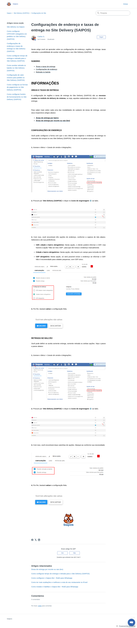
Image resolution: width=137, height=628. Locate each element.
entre (40, 606)
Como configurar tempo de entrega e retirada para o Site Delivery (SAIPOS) (17, 58)
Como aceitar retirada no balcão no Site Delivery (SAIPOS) (16, 68)
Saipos (9, 13)
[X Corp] (36, 540)
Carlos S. (41, 36)
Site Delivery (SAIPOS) (21, 13)
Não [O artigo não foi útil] (74, 553)
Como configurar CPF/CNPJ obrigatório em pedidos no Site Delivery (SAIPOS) (17, 35)
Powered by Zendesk (127, 626)
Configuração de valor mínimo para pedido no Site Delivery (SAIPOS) (16, 77)
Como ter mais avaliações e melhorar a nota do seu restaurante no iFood (59, 582)
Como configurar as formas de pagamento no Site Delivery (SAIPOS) (17, 87)
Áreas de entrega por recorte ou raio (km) (47, 569)
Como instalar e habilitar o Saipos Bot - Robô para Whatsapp (54, 587)
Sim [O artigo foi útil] (62, 553)
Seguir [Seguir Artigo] (101, 37)
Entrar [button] (125, 4)
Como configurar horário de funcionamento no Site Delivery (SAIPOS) (16, 96)
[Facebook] (32, 540)
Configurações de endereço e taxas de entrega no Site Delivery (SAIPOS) (16, 47)
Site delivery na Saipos (15, 27)
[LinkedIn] (39, 540)
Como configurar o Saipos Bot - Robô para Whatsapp (51, 578)
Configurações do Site (38, 13)
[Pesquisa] (113, 13)
